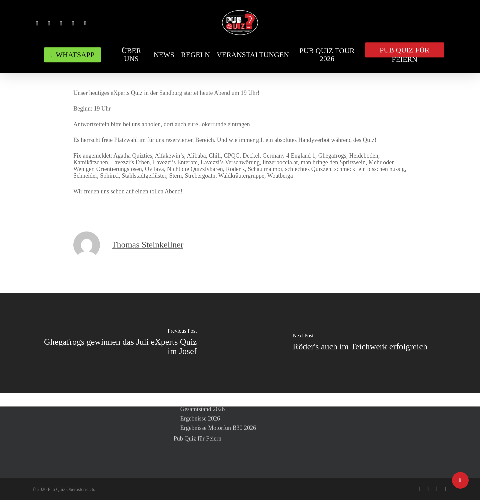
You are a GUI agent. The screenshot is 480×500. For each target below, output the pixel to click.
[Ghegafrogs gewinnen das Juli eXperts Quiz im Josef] (120, 343)
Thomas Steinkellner (148, 244)
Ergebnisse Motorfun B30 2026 (218, 428)
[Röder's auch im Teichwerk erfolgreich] (360, 343)
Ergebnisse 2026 (200, 418)
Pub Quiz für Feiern (197, 438)
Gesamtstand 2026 (202, 409)
